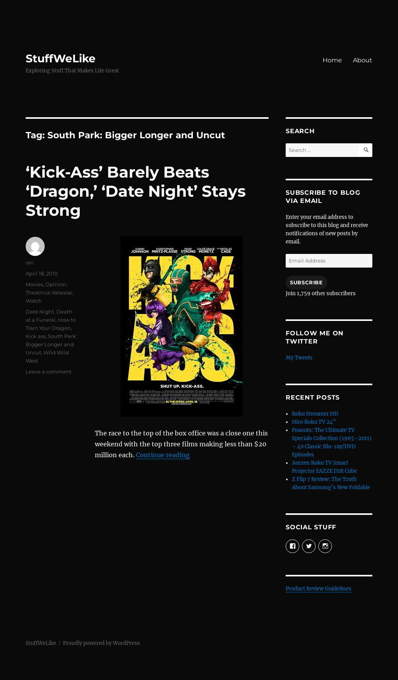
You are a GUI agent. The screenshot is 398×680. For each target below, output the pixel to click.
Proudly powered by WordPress (101, 643)
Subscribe (306, 282)
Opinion (55, 284)
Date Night (40, 311)
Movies (34, 284)
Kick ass (35, 336)
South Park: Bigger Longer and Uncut (51, 344)
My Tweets (299, 357)
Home (332, 60)
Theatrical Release (49, 292)
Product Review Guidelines (318, 588)
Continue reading (163, 455)
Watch (34, 301)
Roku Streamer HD (315, 413)
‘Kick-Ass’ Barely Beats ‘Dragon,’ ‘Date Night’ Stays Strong (136, 191)
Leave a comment (49, 371)
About (362, 60)
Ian (30, 262)
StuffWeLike (61, 58)
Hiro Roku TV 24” (314, 422)
